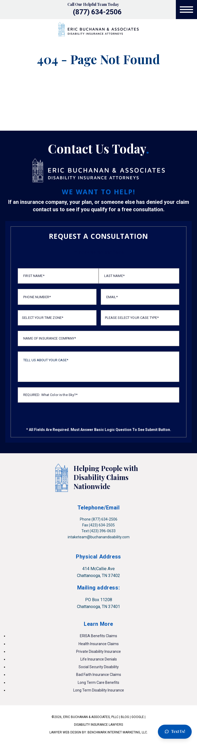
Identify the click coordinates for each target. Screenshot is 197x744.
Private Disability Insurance (98, 651)
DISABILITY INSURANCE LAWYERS (98, 725)
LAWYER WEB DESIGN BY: (68, 732)
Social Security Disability (99, 667)
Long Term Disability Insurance (98, 690)
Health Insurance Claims (99, 644)
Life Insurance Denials (98, 659)
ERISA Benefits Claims (98, 636)
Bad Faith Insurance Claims (98, 674)
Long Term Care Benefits (98, 682)
